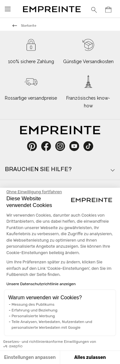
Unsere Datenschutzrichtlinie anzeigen (41, 284)
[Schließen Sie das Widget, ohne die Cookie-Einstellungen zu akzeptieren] (34, 192)
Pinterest (34, 146)
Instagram (63, 146)
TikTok (88, 146)
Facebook (49, 146)
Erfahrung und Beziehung (34, 310)
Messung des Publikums (33, 304)
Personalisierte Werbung (33, 316)
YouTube (77, 146)
